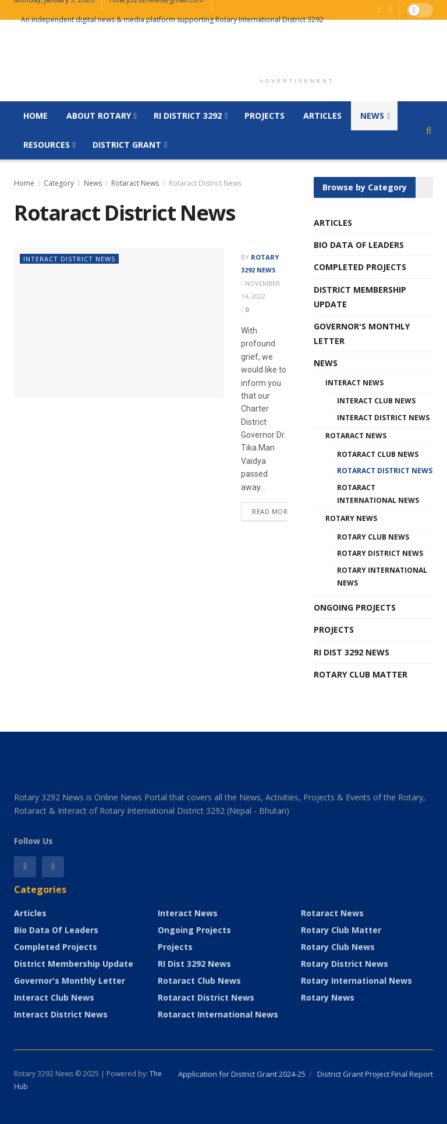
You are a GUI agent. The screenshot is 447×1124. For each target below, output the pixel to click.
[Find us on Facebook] (379, 10)
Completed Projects (360, 266)
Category (59, 183)
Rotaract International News (378, 494)
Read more (277, 509)
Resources (46, 144)
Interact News (354, 383)
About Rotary (98, 115)
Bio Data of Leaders (359, 244)
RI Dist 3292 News (351, 652)
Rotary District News (380, 553)
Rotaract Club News (377, 454)
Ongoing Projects (355, 607)
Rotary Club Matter (360, 674)
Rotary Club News (373, 537)
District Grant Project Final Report (375, 1074)
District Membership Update (360, 297)
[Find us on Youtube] (390, 10)
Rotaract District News (205, 183)
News (372, 115)
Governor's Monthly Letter (362, 333)
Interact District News (69, 258)
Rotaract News (135, 183)
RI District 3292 (188, 115)
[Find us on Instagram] (53, 866)
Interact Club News (376, 401)
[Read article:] (119, 323)
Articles (322, 115)
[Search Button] (428, 130)
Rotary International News (382, 576)
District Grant (127, 144)
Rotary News (351, 518)
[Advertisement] (297, 50)
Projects (264, 115)
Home (35, 115)
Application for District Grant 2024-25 (242, 1074)
